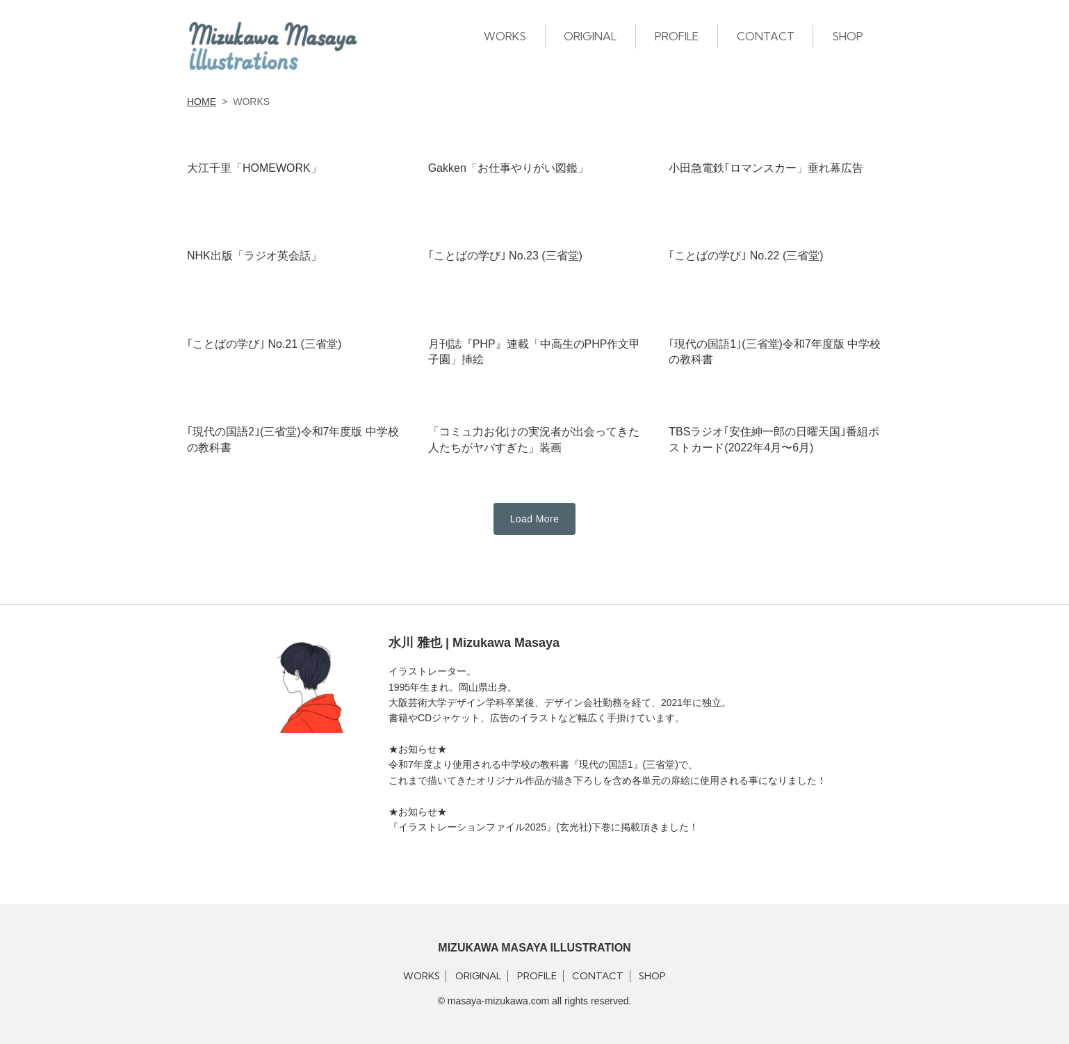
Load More (535, 518)
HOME (201, 101)
